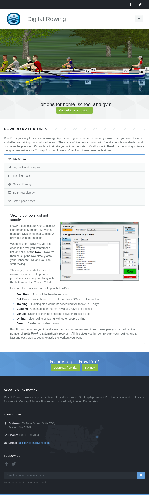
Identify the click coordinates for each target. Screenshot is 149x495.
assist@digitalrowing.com (34, 442)
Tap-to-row (17, 158)
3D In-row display (21, 192)
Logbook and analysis (24, 167)
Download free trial (65, 367)
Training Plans (19, 175)
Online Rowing (19, 184)
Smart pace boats (21, 201)
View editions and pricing (74, 110)
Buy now (90, 367)
